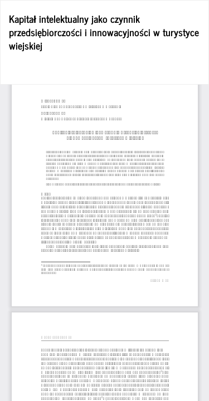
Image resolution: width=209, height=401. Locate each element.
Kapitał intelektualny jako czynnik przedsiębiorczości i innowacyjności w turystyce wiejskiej (104, 31)
